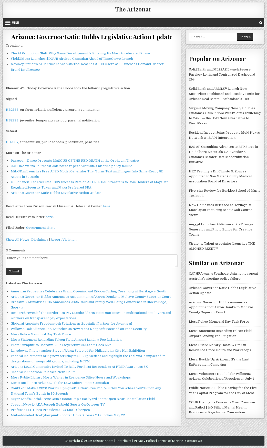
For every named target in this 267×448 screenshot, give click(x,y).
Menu (15, 22)
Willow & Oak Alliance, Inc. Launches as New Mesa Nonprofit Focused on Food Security (79, 329)
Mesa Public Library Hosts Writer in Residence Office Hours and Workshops (71, 377)
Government (36, 227)
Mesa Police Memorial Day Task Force (41, 334)
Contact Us (193, 441)
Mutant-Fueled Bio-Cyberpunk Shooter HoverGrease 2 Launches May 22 (68, 415)
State (51, 227)
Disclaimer (39, 239)
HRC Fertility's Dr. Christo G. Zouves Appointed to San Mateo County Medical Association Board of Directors (220, 176)
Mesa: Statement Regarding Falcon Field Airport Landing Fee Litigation (66, 339)
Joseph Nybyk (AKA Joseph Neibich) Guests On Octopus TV (58, 404)
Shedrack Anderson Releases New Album (43, 372)
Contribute (123, 441)
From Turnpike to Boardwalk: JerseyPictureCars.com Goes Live (61, 345)
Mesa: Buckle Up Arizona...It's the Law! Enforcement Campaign (60, 383)
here (106, 206)
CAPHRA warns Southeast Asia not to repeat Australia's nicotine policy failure (71, 166)
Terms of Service (170, 441)
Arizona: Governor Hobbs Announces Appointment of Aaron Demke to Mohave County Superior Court (91, 297)
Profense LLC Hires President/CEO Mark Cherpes (50, 410)
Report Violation (63, 239)
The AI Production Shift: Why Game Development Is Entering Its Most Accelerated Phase (80, 53)
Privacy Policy (144, 441)
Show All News (17, 239)
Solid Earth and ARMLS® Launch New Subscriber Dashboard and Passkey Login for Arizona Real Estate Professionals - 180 (224, 94)
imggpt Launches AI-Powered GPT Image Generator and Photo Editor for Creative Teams (221, 229)
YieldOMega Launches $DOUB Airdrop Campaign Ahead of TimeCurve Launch (72, 58)
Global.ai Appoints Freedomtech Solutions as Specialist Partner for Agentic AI (71, 323)
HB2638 (12, 109)
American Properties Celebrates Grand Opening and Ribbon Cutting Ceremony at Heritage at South (88, 291)
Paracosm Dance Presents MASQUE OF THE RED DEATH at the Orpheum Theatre (75, 160)
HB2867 (12, 142)
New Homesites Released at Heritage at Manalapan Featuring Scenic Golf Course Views (220, 210)
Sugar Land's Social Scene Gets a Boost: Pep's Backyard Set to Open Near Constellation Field (83, 399)
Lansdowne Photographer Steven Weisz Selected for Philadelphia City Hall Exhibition (78, 350)
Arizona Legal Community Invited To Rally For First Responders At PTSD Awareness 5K (79, 366)
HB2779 (12, 120)
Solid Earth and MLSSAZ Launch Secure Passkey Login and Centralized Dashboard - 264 (223, 74)
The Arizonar (133, 9)
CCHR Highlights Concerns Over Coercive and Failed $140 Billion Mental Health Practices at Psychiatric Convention (222, 407)
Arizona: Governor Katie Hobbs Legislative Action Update (92, 36)
